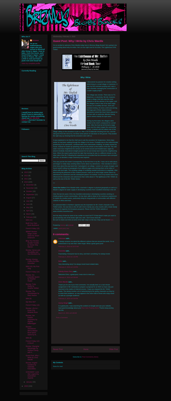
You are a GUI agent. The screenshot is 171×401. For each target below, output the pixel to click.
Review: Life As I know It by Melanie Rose (32, 310)
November (30, 188)
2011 (26, 179)
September (30, 194)
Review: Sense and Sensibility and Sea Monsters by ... (33, 253)
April (28, 211)
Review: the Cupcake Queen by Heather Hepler (33, 278)
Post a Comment (62, 317)
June (28, 204)
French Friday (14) (32, 272)
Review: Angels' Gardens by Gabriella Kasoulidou (31, 366)
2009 (26, 386)
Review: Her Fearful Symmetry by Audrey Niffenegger (31, 319)
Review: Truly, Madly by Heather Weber (32, 286)
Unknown (61, 238)
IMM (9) (28, 298)
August (29, 198)
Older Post (113, 349)
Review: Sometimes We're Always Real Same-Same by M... (31, 331)
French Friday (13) (32, 305)
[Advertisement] (85, 333)
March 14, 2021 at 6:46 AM (67, 313)
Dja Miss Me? (31, 302)
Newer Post (58, 349)
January (29, 382)
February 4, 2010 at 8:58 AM (68, 277)
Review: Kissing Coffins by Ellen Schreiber (32, 261)
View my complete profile (31, 63)
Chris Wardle (63, 282)
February (29, 217)
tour (67, 228)
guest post (62, 228)
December (30, 185)
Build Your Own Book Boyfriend (32, 224)
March (28, 214)
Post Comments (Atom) (90, 357)
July (28, 201)
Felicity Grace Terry (65, 271)
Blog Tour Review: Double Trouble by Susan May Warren (32, 244)
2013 (26, 172)
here (111, 220)
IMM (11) (29, 220)
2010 (26, 182)
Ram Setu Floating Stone (90, 308)
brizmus (35, 40)
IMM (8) (28, 338)
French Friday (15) (32, 228)
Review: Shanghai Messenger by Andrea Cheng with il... (32, 349)
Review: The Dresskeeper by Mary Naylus (32, 293)
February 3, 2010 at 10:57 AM (68, 246)
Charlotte (61, 251)
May (28, 207)
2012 (26, 176)
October (29, 191)
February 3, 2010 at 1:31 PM (68, 257)
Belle (60, 261)
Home (85, 349)
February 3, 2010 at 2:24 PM (68, 267)
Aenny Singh (63, 303)
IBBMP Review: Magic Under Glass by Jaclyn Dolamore (32, 234)
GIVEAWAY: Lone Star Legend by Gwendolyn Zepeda (32, 375)
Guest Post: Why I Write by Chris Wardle (32, 357)
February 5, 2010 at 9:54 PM (68, 298)
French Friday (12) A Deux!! (32, 342)
